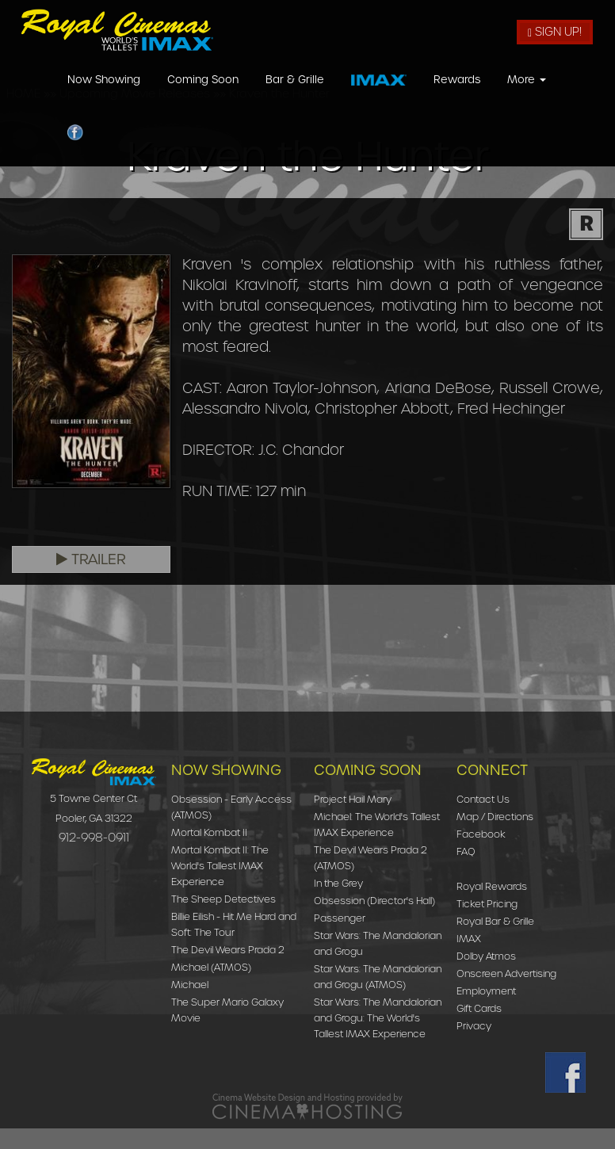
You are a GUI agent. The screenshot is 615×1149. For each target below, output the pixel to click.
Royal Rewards (491, 886)
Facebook (481, 834)
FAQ (466, 851)
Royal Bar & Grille (495, 921)
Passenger (339, 918)
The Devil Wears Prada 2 (228, 949)
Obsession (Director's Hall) (374, 900)
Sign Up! (555, 32)
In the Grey (338, 883)
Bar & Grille (294, 97)
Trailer (91, 559)
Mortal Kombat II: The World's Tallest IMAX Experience (220, 865)
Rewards (457, 97)
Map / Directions (494, 816)
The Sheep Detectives (223, 899)
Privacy (473, 1026)
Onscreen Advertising (506, 973)
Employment (486, 991)
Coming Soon (203, 97)
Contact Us (483, 799)
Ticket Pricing (487, 903)
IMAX (468, 938)
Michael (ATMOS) (211, 967)
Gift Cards (479, 1008)
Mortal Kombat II (209, 832)
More (526, 97)
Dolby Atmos (486, 956)
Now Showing (103, 97)
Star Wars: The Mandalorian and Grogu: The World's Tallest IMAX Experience (377, 1017)
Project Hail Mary (353, 799)
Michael (189, 984)
